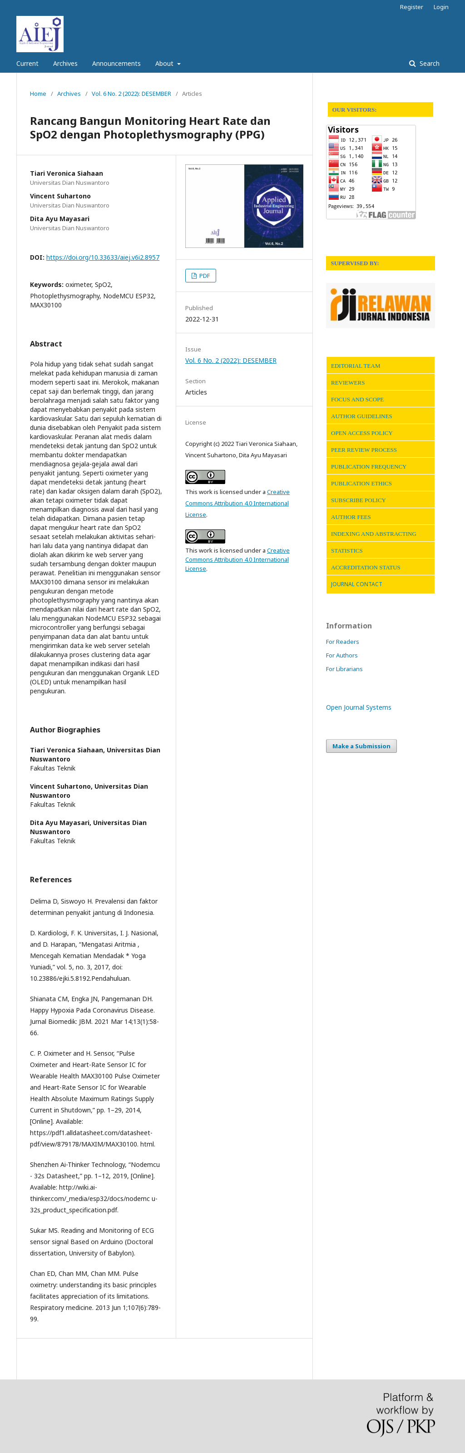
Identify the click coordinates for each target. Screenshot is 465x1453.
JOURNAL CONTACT (356, 584)
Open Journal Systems (358, 707)
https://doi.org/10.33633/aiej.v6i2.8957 (102, 257)
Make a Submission (361, 746)
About (165, 63)
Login (441, 7)
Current (27, 63)
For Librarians (344, 669)
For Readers (342, 642)
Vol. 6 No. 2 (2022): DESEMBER (131, 93)
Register (411, 7)
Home (38, 93)
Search (429, 63)
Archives (65, 63)
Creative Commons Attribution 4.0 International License (237, 503)
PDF (204, 276)
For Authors (342, 655)
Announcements (116, 63)
